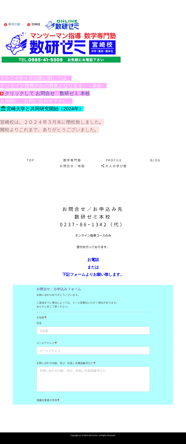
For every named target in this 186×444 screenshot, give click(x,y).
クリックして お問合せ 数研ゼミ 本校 (45, 93)
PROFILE (114, 160)
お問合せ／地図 (72, 166)
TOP (30, 160)
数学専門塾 (72, 160)
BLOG (155, 160)
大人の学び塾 (114, 166)
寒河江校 (12, 24)
